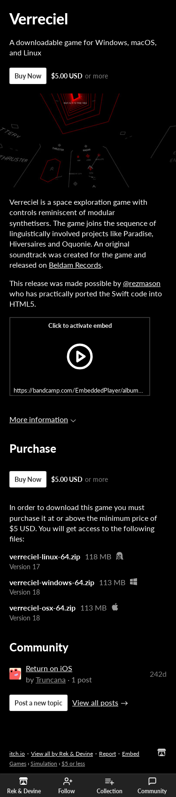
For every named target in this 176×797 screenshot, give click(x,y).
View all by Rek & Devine (62, 753)
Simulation (44, 763)
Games (17, 763)
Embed (130, 753)
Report (107, 753)
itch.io (17, 753)
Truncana (51, 679)
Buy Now (28, 76)
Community (152, 786)
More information (42, 419)
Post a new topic (38, 703)
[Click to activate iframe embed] (79, 356)
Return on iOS (49, 668)
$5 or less (73, 763)
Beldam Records (75, 264)
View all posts (95, 702)
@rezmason (142, 283)
